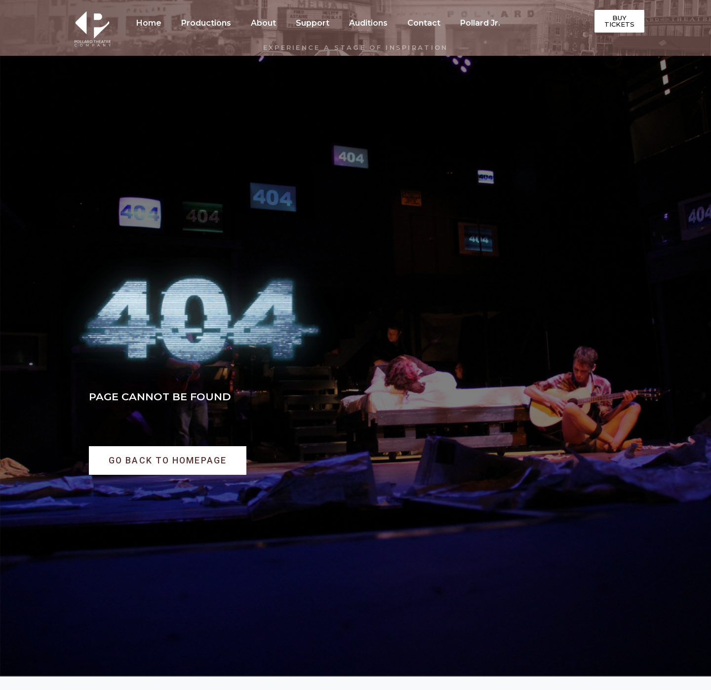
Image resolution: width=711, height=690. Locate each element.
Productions (206, 23)
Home (148, 23)
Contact (423, 23)
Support (312, 23)
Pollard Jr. (480, 23)
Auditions (368, 23)
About (263, 23)
